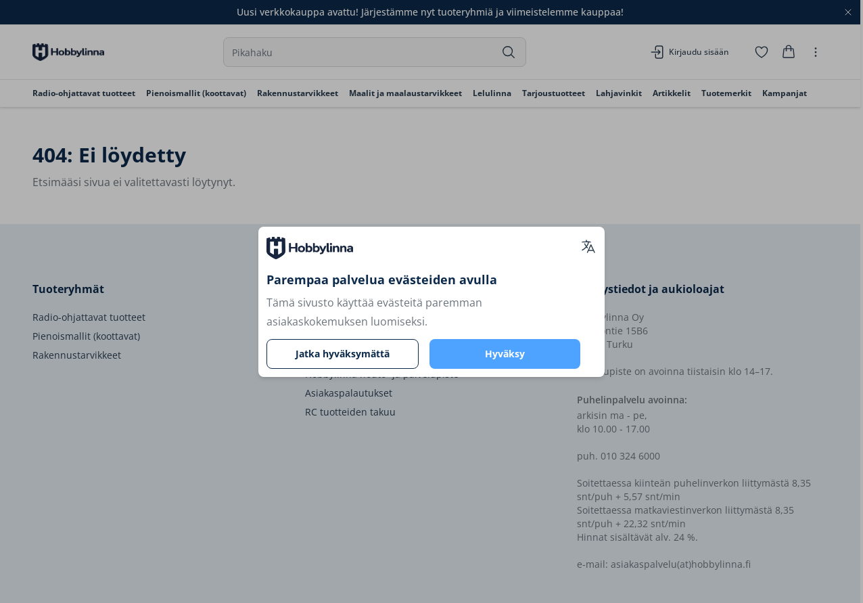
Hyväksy (505, 353)
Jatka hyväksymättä (343, 353)
